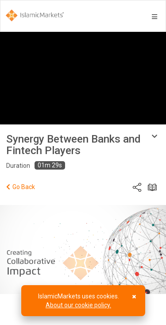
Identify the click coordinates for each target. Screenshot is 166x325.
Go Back (20, 186)
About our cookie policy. (78, 305)
